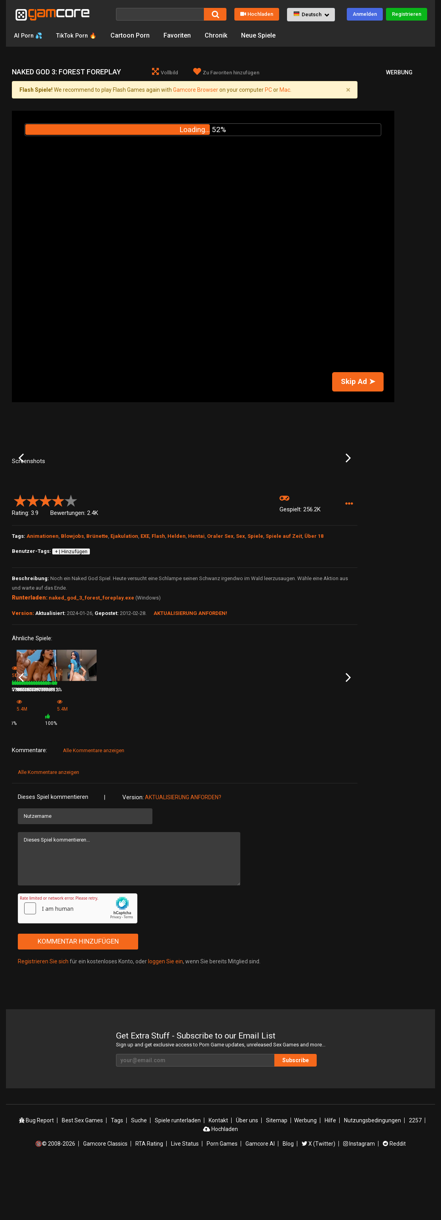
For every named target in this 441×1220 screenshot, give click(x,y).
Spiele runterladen (178, 1174)
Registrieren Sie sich (43, 1015)
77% (233, 774)
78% (292, 774)
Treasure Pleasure (322, 764)
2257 (415, 1174)
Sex (240, 598)
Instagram (359, 1197)
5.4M (137, 777)
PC (268, 90)
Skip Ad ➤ (358, 381)
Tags (117, 1174)
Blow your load (28, 764)
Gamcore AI (260, 1197)
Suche (139, 1174)
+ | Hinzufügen (71, 614)
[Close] (348, 89)
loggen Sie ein (165, 1015)
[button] (311, 14)
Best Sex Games (82, 1174)
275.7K (314, 774)
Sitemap (276, 1174)
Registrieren (406, 14)
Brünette (97, 598)
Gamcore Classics (105, 1197)
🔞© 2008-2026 (55, 1197)
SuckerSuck (199, 764)
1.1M (79, 774)
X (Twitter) (318, 1197)
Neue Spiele (264, 35)
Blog (288, 1197)
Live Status (185, 1197)
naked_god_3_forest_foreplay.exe (91, 660)
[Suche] (160, 14)
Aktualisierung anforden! (190, 676)
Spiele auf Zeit (284, 598)
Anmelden (365, 14)
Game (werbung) (146, 766)
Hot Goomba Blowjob (266, 764)
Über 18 (313, 598)
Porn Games (222, 1197)
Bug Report (36, 1174)
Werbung (305, 1174)
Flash (158, 598)
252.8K (256, 774)
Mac (284, 90)
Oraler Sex (220, 598)
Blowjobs (72, 598)
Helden (176, 598)
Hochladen (256, 14)
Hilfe (330, 1174)
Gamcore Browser (195, 90)
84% (117, 774)
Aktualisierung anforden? (183, 851)
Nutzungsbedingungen (372, 1174)
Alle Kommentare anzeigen (93, 804)
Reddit (394, 1197)
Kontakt (218, 1174)
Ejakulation (124, 598)
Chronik (222, 35)
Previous (21, 489)
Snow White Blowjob (92, 764)
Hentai (196, 598)
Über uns (247, 1174)
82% (60, 774)
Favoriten (183, 35)
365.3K (198, 774)
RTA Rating (149, 1197)
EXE (145, 598)
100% (174, 777)
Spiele (255, 598)
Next (348, 489)
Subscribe (295, 1114)
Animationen (43, 598)
